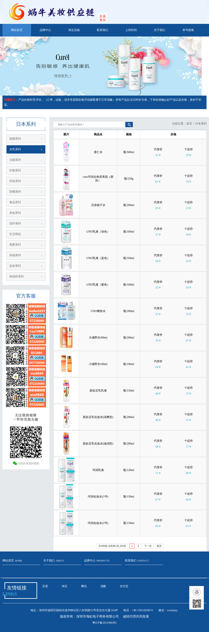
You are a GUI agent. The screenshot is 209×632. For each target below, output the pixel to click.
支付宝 (124, 586)
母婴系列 (15, 244)
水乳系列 (15, 149)
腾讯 (84, 586)
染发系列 (15, 265)
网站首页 (16, 30)
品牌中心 (45, 30)
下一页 (148, 546)
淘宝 (64, 586)
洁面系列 (15, 159)
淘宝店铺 (74, 30)
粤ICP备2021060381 (104, 622)
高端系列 (15, 255)
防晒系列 (15, 191)
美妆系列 (15, 212)
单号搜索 (188, 30)
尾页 (159, 546)
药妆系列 (15, 181)
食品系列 (15, 202)
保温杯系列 (16, 276)
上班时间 (131, 30)
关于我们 (159, 30)
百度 (45, 586)
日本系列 (201, 123)
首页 (189, 123)
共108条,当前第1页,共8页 (112, 546)
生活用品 (15, 234)
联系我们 (102, 30)
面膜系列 (15, 138)
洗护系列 (15, 223)
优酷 (103, 586)
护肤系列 (15, 170)
